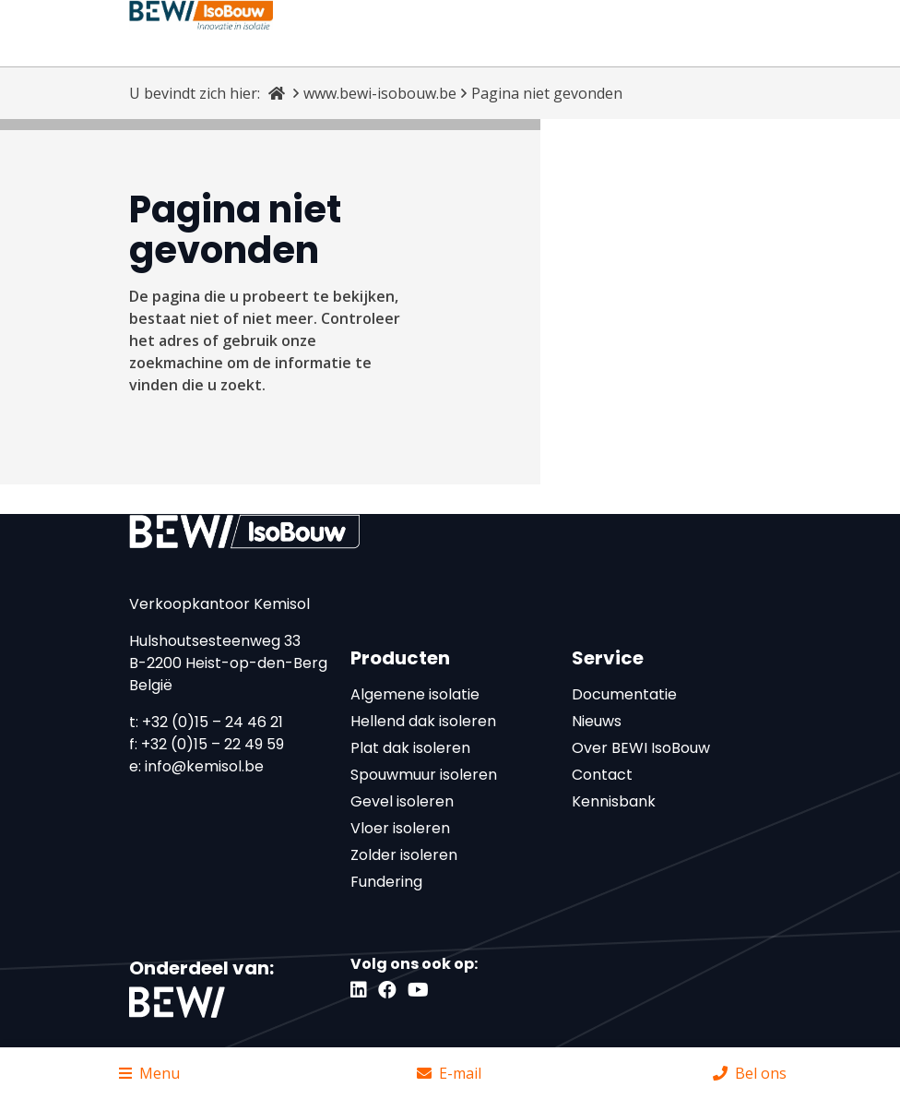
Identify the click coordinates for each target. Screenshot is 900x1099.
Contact (602, 774)
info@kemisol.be (204, 766)
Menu (149, 1073)
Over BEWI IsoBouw (641, 748)
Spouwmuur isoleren (423, 774)
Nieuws (597, 721)
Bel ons (750, 1073)
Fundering (386, 881)
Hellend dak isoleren (423, 721)
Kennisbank (614, 801)
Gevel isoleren (402, 801)
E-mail (449, 1073)
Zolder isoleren (403, 855)
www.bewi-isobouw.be (379, 93)
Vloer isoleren (400, 828)
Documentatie (624, 694)
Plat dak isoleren (410, 748)
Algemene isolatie (415, 694)
